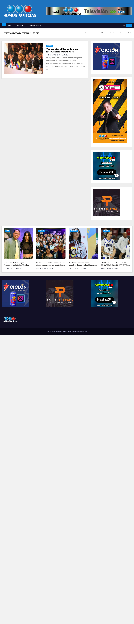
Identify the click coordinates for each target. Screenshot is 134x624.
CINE (7, 230)
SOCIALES (41, 230)
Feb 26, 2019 (51, 55)
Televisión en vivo (34, 25)
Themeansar (83, 331)
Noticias (20, 25)
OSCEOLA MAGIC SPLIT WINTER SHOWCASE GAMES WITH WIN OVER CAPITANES (115, 265)
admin (17, 268)
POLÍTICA (49, 45)
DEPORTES (74, 230)
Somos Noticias (63, 55)
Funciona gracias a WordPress (56, 331)
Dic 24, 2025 (9, 268)
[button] (124, 26)
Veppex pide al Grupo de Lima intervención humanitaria (62, 50)
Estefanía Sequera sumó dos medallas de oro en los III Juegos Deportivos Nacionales (82, 265)
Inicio (10, 25)
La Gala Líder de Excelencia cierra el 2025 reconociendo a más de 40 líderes (50, 265)
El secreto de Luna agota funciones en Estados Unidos (16, 264)
